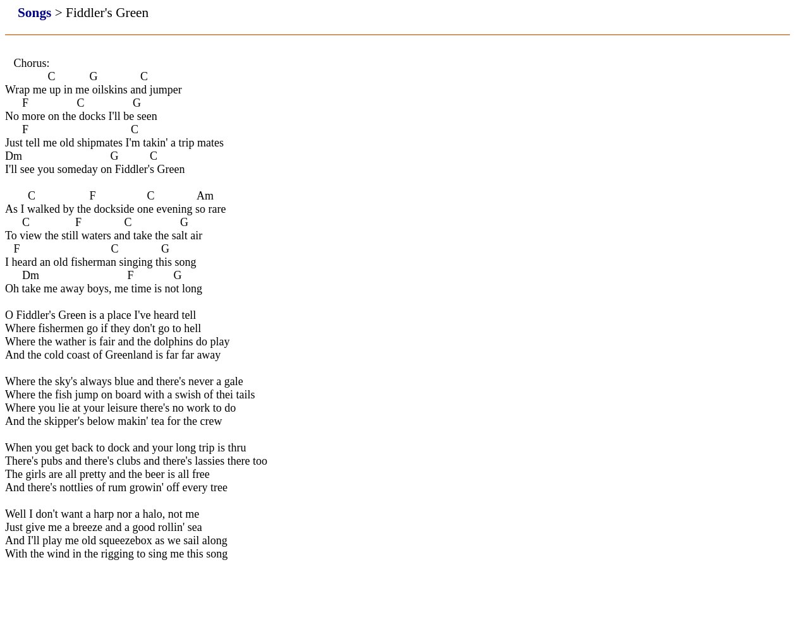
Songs (34, 12)
